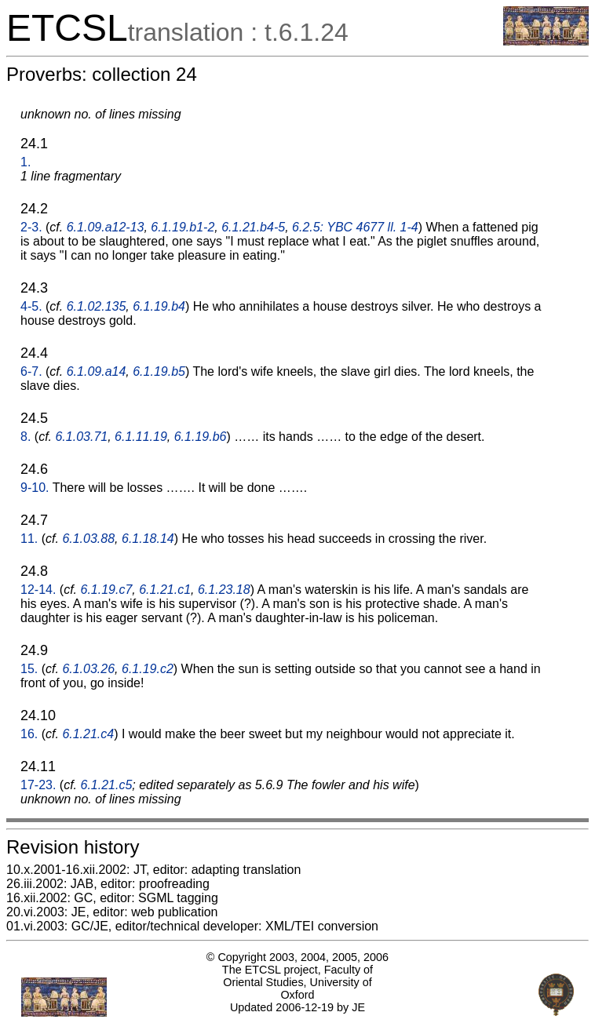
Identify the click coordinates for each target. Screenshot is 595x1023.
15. (29, 668)
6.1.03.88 (88, 538)
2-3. (31, 227)
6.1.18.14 (148, 538)
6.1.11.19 (141, 436)
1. (25, 162)
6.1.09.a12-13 (105, 227)
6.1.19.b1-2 (182, 227)
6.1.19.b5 (159, 371)
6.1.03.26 (88, 668)
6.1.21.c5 (107, 785)
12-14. (38, 589)
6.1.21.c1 (165, 589)
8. (25, 436)
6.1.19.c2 (147, 668)
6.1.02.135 (96, 306)
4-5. (31, 306)
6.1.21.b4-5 (253, 227)
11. (29, 538)
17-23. (38, 785)
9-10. (34, 487)
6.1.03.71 (81, 436)
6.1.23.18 (224, 589)
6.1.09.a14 (96, 371)
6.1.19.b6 (200, 436)
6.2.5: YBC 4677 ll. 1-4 (355, 227)
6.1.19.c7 (107, 589)
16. (29, 734)
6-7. (31, 371)
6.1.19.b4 (159, 306)
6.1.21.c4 (88, 734)
